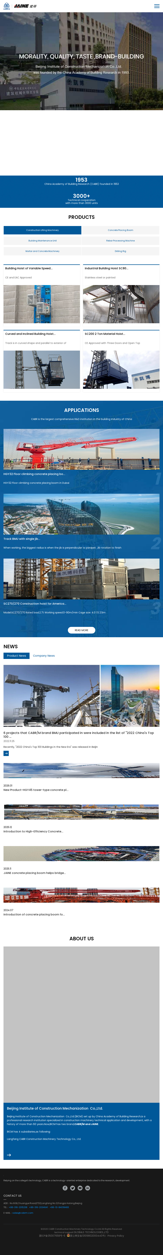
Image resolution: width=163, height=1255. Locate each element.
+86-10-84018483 (59, 1207)
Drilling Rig (120, 251)
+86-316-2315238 (18, 1207)
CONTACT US (12, 1196)
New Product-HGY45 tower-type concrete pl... (36, 790)
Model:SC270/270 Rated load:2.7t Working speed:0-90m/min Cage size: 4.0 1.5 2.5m (54, 612)
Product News (16, 656)
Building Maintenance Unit (43, 240)
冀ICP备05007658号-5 (52, 1235)
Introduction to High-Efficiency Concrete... (33, 831)
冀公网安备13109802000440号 (87, 1235)
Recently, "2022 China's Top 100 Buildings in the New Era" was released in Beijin (50, 747)
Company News (44, 656)
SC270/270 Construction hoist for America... (34, 604)
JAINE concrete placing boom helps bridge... (34, 873)
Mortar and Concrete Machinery (42, 251)
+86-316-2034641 (38, 1207)
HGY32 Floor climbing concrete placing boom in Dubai (36, 483)
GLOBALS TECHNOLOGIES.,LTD (91, 1232)
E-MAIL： (7, 1213)
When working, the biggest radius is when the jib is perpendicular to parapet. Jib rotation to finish (62, 547)
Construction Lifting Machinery (42, 230)
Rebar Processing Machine (120, 240)
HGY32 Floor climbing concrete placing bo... (34, 474)
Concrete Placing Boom (120, 230)
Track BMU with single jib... (21, 539)
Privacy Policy (116, 1235)
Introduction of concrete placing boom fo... (34, 914)
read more (81, 630)
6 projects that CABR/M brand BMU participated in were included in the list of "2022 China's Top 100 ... (78, 735)
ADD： (6, 1203)
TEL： (6, 1207)
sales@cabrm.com (22, 1213)
